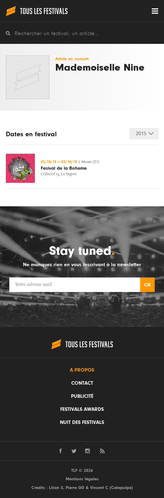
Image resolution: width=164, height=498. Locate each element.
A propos (82, 370)
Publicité (82, 396)
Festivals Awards (82, 409)
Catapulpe (121, 488)
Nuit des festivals (82, 422)
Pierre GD (75, 488)
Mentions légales (82, 479)
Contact (82, 383)
